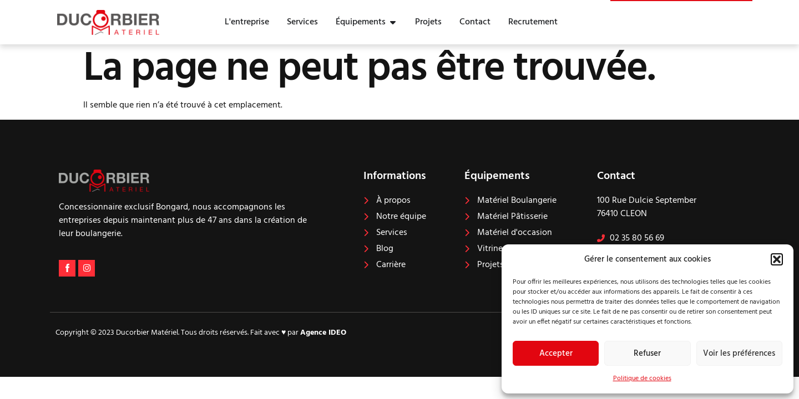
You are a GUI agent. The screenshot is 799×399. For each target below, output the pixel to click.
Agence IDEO (323, 332)
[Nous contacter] (639, 16)
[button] (776, 259)
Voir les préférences (739, 353)
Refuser (647, 353)
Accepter (556, 353)
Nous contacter (697, 12)
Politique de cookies (642, 378)
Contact (616, 176)
